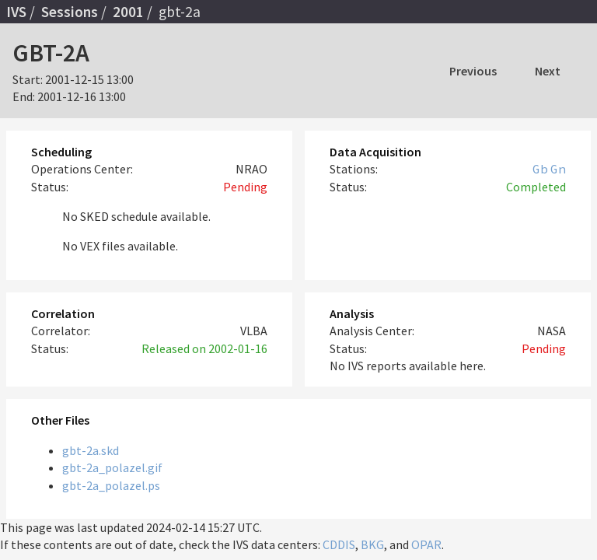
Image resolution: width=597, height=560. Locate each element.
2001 (128, 11)
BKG (372, 544)
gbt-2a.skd (90, 450)
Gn (558, 169)
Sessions (69, 11)
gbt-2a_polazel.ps (111, 485)
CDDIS (339, 544)
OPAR (426, 544)
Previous (473, 71)
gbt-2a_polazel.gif (112, 467)
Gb (540, 169)
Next (547, 71)
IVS (16, 11)
